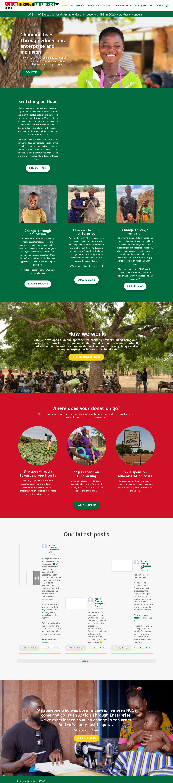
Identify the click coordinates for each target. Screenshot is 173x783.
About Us (92, 6)
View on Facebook (48, 648)
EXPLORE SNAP (135, 285)
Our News (108, 6)
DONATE (31, 72)
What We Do (76, 6)
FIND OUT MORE (38, 167)
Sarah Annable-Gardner (49, 640)
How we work (86, 333)
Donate (159, 6)
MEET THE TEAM (86, 738)
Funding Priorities (143, 6)
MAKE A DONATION (86, 504)
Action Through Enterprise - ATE (54, 548)
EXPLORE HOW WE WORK (86, 357)
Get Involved (122, 6)
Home (64, 6)
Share (59, 648)
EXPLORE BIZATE (86, 279)
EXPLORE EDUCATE (38, 283)
